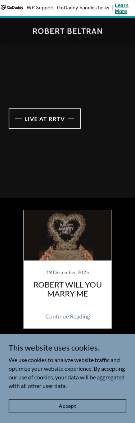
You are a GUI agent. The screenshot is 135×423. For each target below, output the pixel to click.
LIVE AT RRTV (44, 118)
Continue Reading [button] (67, 316)
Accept (67, 406)
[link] (67, 31)
